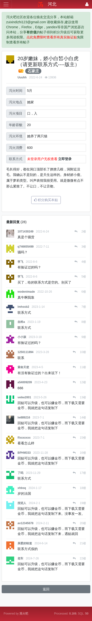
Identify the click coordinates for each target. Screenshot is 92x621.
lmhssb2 (23, 306)
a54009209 (25, 382)
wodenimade (26, 291)
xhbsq (22, 488)
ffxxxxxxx (24, 437)
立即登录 (65, 159)
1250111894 (25, 352)
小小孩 (22, 337)
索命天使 (23, 367)
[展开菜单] (6, 4)
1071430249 (25, 231)
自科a (21, 322)
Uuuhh (22, 77)
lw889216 (24, 417)
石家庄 (33, 71)
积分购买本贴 (46, 200)
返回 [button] (46, 589)
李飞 (20, 261)
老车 (20, 558)
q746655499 (26, 246)
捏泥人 (22, 503)
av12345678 (25, 523)
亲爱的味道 (25, 543)
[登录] (87, 4)
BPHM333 (24, 452)
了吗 (20, 473)
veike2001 (24, 397)
